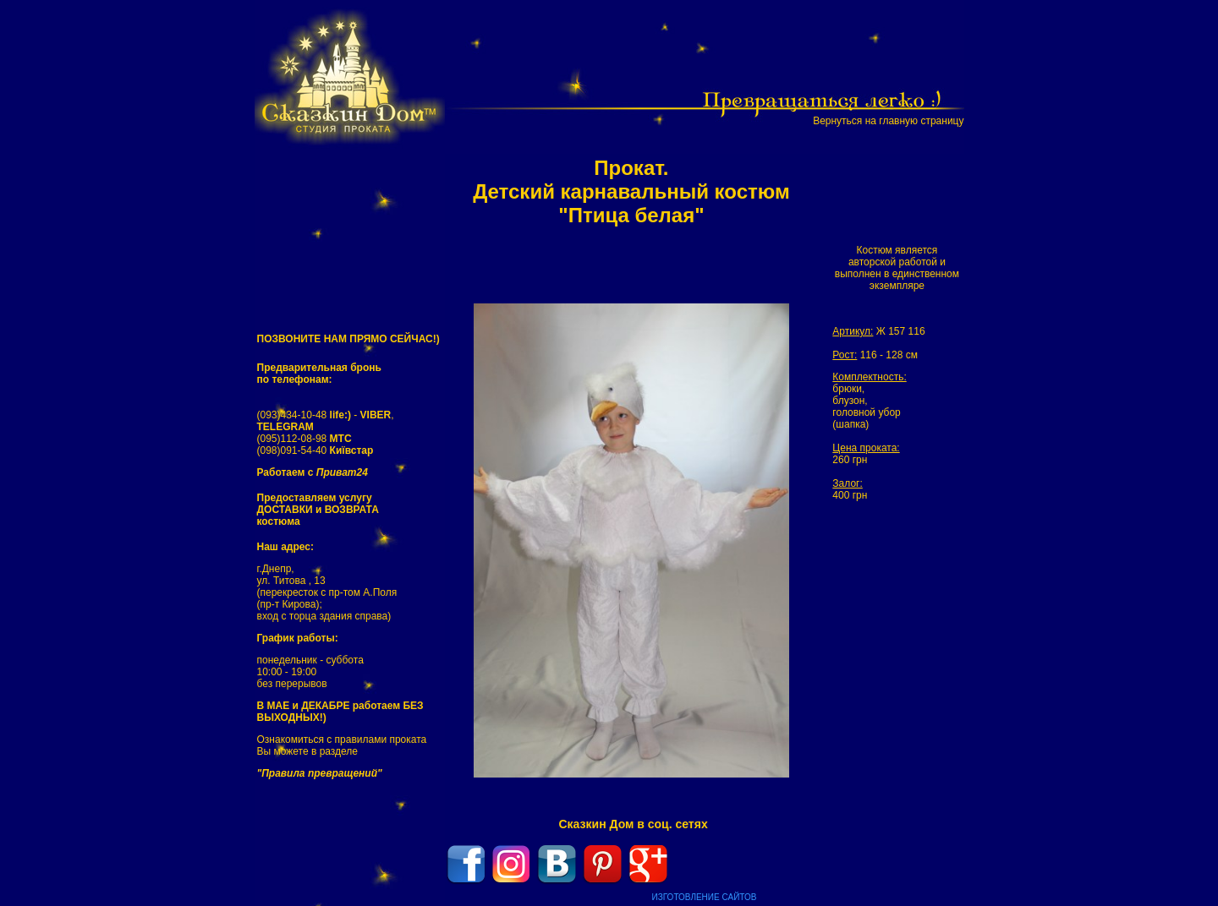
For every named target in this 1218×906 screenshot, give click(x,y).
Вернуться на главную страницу (888, 121)
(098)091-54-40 (315, 450)
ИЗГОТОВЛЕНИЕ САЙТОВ (704, 897)
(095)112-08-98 (304, 439)
